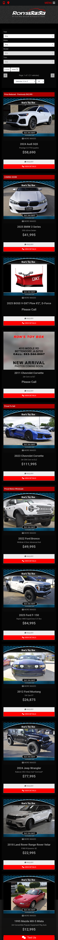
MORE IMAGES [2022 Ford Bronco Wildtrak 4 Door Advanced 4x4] (29, 533)
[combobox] (29, 36)
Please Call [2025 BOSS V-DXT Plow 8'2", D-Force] (29, 309)
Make (5, 40)
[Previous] (5, 75)
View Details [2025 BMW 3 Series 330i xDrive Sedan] (29, 249)
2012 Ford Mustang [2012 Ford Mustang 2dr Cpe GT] (29, 691)
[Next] (53, 75)
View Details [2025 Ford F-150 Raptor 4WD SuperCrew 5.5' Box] (29, 637)
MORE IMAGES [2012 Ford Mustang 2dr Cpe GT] (29, 686)
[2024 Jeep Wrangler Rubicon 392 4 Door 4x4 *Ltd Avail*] (29, 741)
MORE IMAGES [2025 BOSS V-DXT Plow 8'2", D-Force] (29, 298)
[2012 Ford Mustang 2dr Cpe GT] (29, 665)
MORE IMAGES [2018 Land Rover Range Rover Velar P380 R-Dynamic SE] (29, 839)
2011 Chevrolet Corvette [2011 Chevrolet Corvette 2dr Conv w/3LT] (29, 373)
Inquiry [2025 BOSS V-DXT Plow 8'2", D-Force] (29, 319)
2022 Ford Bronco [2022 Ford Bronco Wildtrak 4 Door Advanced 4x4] (29, 538)
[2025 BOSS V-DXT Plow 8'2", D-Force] (29, 276)
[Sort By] (25, 81)
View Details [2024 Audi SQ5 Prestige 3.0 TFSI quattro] (29, 166)
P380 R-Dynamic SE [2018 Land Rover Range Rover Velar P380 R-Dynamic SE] (29, 848)
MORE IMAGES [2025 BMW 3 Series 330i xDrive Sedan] (29, 221)
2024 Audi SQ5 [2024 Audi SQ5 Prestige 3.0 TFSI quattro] (29, 144)
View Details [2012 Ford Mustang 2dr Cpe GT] (29, 714)
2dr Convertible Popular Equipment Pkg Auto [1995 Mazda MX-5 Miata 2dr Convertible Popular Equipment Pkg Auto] (29, 925)
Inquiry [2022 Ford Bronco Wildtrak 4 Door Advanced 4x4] (29, 556)
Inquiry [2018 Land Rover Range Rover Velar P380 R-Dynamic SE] (29, 862)
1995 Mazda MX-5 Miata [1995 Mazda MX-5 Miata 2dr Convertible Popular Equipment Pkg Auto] (29, 921)
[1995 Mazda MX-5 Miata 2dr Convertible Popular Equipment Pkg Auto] (29, 894)
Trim (5, 57)
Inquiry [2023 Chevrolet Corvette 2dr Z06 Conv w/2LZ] (29, 474)
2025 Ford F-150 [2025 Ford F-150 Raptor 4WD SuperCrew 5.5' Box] (29, 615)
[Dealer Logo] (29, 14)
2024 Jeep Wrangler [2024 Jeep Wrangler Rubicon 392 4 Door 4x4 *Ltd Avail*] (29, 768)
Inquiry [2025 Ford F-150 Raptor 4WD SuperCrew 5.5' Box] (29, 633)
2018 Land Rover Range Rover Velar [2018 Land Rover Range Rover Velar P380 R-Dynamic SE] (29, 844)
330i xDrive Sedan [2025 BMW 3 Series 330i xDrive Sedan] (29, 230)
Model (5, 49)
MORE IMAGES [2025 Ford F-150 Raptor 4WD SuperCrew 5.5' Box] (29, 610)
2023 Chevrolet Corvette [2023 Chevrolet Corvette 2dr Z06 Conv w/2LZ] (29, 455)
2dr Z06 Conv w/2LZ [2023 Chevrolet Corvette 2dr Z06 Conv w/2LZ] (29, 460)
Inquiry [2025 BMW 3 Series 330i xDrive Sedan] (29, 244)
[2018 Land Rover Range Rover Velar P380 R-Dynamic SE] (29, 818)
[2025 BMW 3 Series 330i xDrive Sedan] (29, 200)
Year (5, 32)
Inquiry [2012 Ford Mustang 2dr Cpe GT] (29, 709)
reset (15, 69)
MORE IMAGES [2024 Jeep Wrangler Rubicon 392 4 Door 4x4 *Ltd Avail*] (29, 763)
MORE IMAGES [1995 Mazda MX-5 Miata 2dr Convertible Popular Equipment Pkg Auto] (29, 916)
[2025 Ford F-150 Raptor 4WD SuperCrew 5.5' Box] (29, 588)
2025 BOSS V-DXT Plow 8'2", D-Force (29, 303)
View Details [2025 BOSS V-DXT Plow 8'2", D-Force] (29, 323)
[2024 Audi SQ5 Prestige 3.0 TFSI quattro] (29, 117)
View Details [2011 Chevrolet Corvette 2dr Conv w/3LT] (29, 395)
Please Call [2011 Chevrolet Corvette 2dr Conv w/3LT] (29, 382)
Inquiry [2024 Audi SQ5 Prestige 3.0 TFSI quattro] (29, 162)
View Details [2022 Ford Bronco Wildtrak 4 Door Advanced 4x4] (29, 561)
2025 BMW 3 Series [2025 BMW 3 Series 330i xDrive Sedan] (29, 226)
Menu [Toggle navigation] (50, 2)
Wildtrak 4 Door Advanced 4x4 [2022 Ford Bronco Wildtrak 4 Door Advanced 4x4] (29, 542)
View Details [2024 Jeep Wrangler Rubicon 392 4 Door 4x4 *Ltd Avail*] (29, 791)
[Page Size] (40, 81)
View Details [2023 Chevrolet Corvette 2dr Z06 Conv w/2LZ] (29, 478)
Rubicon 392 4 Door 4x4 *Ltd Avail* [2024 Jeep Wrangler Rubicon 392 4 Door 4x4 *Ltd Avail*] (29, 772)
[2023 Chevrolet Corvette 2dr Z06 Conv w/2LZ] (29, 429)
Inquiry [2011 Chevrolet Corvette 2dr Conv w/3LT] (29, 391)
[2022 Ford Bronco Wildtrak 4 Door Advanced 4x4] (29, 512)
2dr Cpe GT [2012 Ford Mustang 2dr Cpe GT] (29, 695)
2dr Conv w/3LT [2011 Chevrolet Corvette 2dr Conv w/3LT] (29, 377)
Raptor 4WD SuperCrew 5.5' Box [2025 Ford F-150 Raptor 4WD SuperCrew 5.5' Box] (28, 619)
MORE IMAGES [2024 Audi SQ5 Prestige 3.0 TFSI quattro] (29, 139)
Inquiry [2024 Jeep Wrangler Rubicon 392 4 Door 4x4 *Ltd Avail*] (29, 786)
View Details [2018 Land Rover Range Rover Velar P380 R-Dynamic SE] (29, 867)
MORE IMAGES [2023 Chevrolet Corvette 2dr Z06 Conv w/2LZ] (29, 450)
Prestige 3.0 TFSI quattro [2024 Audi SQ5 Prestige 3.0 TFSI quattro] (29, 148)
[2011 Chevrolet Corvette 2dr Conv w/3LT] (29, 351)
